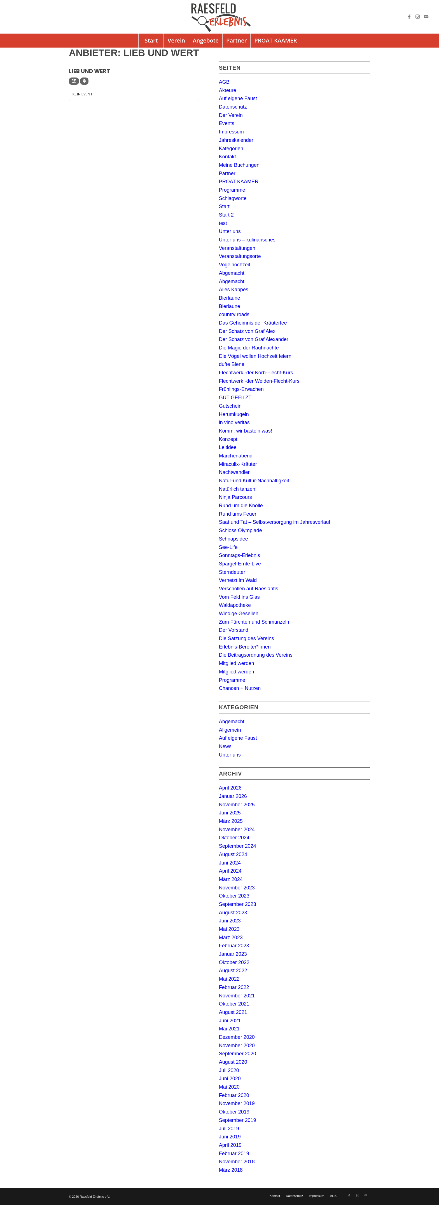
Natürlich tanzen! (238, 489)
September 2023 (237, 904)
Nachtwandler (234, 472)
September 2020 (237, 1053)
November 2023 (237, 888)
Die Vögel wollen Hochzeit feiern (255, 356)
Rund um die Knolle (241, 505)
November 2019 (237, 1103)
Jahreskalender (236, 140)
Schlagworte (233, 198)
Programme (232, 190)
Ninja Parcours (235, 497)
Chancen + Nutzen (240, 688)
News (225, 746)
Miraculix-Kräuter (238, 464)
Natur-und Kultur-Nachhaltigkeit (254, 480)
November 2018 (237, 1161)
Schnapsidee (233, 539)
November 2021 (237, 996)
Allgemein (230, 730)
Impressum (231, 132)
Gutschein (230, 406)
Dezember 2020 (237, 1037)
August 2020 (233, 1062)
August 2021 (233, 1012)
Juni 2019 (230, 1137)
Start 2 (226, 215)
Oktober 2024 (234, 837)
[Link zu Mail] (426, 17)
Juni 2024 (230, 863)
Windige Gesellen (238, 613)
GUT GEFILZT (235, 397)
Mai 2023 (229, 929)
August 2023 (233, 912)
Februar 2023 (234, 945)
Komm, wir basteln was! (245, 431)
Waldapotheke (235, 605)
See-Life (228, 547)
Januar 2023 (233, 954)
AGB (224, 82)
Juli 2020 (229, 1070)
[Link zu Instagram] (418, 17)
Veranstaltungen (237, 248)
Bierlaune (229, 298)
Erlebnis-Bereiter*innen (245, 647)
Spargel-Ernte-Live (240, 564)
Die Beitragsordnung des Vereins (256, 655)
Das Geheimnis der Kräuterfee (253, 323)
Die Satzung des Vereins (246, 638)
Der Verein (231, 115)
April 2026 (230, 788)
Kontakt (227, 156)
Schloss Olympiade (240, 530)
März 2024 (231, 879)
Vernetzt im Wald (238, 580)
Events (226, 123)
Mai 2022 (229, 979)
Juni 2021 (230, 1020)
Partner (227, 173)
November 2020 (237, 1045)
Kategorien (231, 148)
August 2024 (233, 854)
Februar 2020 (234, 1095)
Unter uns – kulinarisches (247, 240)
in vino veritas (234, 422)
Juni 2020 (230, 1078)
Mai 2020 (229, 1087)
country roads (234, 314)
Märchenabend (236, 456)
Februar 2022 (234, 987)
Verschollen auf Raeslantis (248, 588)
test (223, 223)
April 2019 (230, 1145)
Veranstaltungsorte (240, 256)
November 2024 (237, 829)
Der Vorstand (233, 630)
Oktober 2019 (234, 1112)
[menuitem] (151, 41)
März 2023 (231, 937)
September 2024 (237, 846)
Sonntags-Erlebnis (239, 555)
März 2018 (231, 1170)
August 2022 (233, 970)
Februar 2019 (234, 1153)
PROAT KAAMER (238, 181)
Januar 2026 (233, 796)
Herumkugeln (234, 414)
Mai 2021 (229, 1029)
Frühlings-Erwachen (241, 389)
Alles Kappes (233, 289)
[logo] (219, 17)
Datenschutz (233, 107)
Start (224, 206)
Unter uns (230, 231)
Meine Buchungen (239, 165)
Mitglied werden (236, 663)
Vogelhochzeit (234, 264)
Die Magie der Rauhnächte (249, 348)
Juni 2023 (230, 921)
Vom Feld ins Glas (239, 597)
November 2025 (237, 804)
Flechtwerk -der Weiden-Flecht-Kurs (259, 381)
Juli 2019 (229, 1128)
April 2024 (230, 871)
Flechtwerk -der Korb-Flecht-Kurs (256, 372)
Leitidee (228, 447)
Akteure (227, 90)
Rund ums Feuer (237, 514)
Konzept (228, 439)
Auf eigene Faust (238, 98)
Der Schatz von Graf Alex (247, 331)
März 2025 (231, 821)
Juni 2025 (230, 813)
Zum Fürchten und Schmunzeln (254, 622)
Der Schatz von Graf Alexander (253, 339)
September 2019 (237, 1120)
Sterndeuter (232, 572)
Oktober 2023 (234, 896)
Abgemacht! (232, 273)
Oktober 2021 (234, 1004)
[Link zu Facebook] (409, 17)
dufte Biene (231, 364)
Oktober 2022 (234, 962)
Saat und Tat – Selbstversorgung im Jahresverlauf (274, 522)
